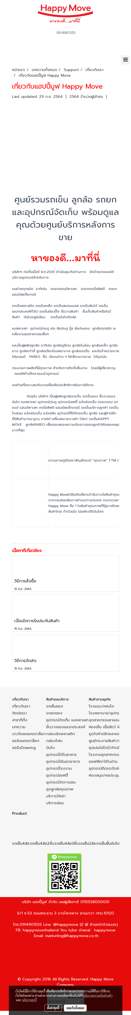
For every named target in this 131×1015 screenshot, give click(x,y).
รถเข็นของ (54, 706)
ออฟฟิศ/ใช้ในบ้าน (103, 761)
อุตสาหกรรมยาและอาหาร (109, 720)
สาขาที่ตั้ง (19, 720)
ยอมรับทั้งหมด (75, 1008)
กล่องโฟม (54, 741)
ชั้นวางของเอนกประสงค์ (65, 727)
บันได (50, 748)
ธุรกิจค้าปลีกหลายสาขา (107, 734)
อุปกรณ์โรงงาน (59, 768)
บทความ (18, 727)
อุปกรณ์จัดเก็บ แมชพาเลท (67, 720)
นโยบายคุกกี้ (29, 1000)
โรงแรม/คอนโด (101, 706)
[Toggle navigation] (125, 60)
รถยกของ (54, 713)
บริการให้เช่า (56, 796)
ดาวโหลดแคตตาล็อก (29, 734)
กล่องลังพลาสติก (60, 734)
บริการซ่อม (55, 803)
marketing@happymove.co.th (72, 936)
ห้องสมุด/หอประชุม (104, 775)
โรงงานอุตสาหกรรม (105, 755)
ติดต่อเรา (19, 713)
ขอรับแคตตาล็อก (25, 741)
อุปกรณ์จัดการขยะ (61, 782)
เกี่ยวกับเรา (21, 706)
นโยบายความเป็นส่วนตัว (97, 995)
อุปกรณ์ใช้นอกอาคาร (63, 761)
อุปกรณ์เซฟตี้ (57, 775)
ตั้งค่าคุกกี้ (53, 1008)
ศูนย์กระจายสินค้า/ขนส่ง (108, 741)
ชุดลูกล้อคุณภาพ (59, 789)
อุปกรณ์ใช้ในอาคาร (61, 755)
